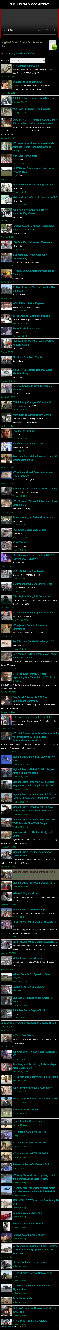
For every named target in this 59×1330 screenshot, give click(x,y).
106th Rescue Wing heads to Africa (31, 414)
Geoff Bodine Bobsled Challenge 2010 (33, 641)
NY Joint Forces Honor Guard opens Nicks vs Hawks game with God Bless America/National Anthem (35, 737)
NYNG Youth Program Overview (29, 1320)
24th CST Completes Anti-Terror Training (34, 488)
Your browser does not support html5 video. (29, 23)
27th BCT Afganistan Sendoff (28, 1223)
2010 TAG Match (21, 542)
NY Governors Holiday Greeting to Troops (35, 1077)
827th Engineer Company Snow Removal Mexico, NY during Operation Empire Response (34, 1249)
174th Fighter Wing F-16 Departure (31, 596)
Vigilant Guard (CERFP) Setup (28, 909)
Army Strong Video (22, 1298)
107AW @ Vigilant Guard (25, 893)
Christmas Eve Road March (27, 357)
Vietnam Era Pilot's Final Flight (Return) (33, 184)
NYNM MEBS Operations (25, 65)
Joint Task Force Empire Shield (29, 1010)
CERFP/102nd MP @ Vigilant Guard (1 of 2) (35, 942)
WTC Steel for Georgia (24, 155)
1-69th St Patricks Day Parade (28, 571)
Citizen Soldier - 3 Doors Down (29, 1262)
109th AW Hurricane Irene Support (31, 109)
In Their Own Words (23, 1035)
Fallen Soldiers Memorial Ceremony (32, 1087)
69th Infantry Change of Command (31, 402)
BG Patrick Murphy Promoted (28, 443)
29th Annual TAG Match (25, 1109)
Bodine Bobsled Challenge (27, 1213)
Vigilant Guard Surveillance (27, 958)
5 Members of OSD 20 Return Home (32, 584)
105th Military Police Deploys (28, 303)
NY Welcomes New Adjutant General (32, 612)
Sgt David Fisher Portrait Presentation (32, 717)
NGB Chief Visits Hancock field (29, 530)
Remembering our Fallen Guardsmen (32, 517)
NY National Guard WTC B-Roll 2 (30, 1142)
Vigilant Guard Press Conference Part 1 (33, 871)
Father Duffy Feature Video (27, 328)
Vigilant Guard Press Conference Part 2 (33, 882)
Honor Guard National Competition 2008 (34, 1098)
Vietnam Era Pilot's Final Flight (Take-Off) (34, 197)
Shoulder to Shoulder (24, 431)
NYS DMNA (8, 1327)
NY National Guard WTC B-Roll (29, 1131)
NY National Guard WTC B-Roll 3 (30, 1153)
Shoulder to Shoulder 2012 (27, 82)
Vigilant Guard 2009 (22, 53)
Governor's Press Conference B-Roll (32, 1164)
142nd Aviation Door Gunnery (28, 1121)
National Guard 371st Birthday (28, 1235)
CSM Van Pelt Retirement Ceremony (32, 242)
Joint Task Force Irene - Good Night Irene (34, 98)
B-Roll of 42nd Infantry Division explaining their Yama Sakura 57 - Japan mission (34, 677)
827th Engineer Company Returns (31, 316)
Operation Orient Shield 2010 (28, 987)
